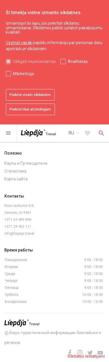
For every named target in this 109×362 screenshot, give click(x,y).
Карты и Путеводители (25, 163)
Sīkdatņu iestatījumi (86, 356)
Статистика (15, 171)
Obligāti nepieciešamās (34, 61)
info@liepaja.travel (19, 233)
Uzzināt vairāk (19, 42)
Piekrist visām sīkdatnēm (30, 95)
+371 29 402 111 (17, 227)
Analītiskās (78, 61)
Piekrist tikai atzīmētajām (30, 109)
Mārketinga (23, 73)
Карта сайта (16, 179)
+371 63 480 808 (17, 220)
